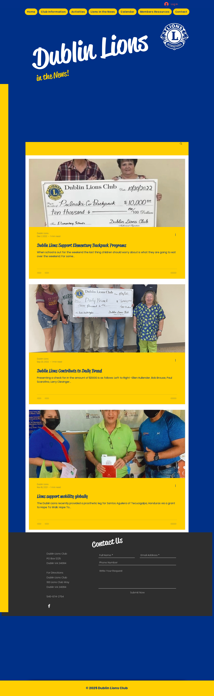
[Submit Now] (137, 592)
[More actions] (177, 235)
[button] (181, 144)
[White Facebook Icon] (49, 606)
